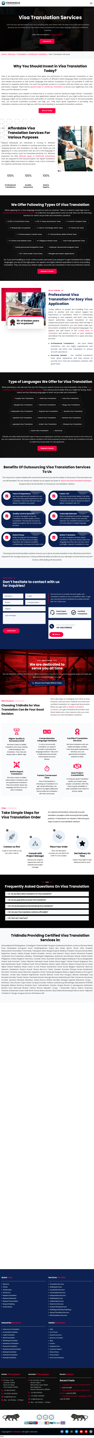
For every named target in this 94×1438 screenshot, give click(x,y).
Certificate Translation (37, 54)
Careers (52, 1343)
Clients (5, 1287)
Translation (21, 54)
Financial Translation (10, 1346)
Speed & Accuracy (56, 1335)
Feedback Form (55, 1346)
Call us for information (65, 625)
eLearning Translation (10, 1332)
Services (11, 54)
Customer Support (56, 1349)
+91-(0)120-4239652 (10, 1393)
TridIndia (16, 1432)
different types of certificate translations (37, 156)
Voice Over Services (57, 1304)
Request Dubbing (9, 1304)
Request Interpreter (9, 1298)
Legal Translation (9, 1335)
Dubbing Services (56, 1287)
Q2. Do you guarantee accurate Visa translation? (27, 900)
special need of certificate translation (46, 87)
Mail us (56, 634)
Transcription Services (57, 1292)
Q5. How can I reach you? (18, 918)
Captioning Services (57, 1301)
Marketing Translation (10, 1340)
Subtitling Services (56, 1298)
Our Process (54, 1332)
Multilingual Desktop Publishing (60, 1310)
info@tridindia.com (10, 1397)
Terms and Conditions (57, 1357)
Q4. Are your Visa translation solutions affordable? (28, 912)
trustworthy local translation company (19, 213)
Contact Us (6, 1292)
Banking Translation (9, 1352)
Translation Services (57, 1284)
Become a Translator (56, 1338)
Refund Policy (54, 1352)
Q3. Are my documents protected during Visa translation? (30, 906)
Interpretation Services (58, 1295)
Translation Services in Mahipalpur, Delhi (77, 1396)
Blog (51, 1340)
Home (3, 54)
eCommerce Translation (11, 1329)
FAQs (51, 1329)
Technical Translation (10, 1355)
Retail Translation (9, 1338)
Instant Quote (7, 1307)
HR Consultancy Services (58, 1315)
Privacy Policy (54, 1355)
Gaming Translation (9, 1357)
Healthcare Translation (10, 1343)
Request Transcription (10, 1301)
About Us (6, 1284)
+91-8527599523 (56, 35)
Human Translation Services (59, 1312)
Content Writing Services (58, 1307)
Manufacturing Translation (12, 1349)
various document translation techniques (76, 481)
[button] (47, 894)
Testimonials (7, 1290)
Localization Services (57, 1290)
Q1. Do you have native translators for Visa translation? (30, 894)
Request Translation (10, 1295)
